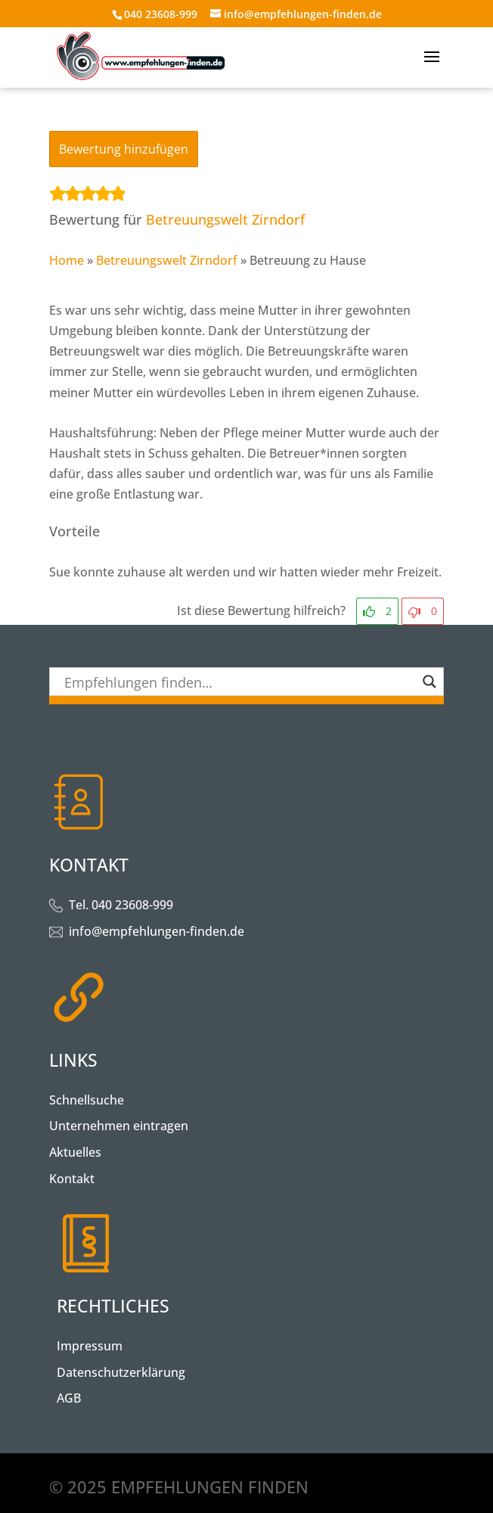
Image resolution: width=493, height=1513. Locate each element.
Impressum (89, 1345)
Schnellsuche (86, 1100)
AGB (69, 1398)
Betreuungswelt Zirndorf (225, 219)
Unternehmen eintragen (118, 1125)
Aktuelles (75, 1152)
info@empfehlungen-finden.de (156, 931)
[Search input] (239, 681)
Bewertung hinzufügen (123, 149)
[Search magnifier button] (429, 681)
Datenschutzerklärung (121, 1372)
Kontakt (72, 1178)
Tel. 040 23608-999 (121, 904)
